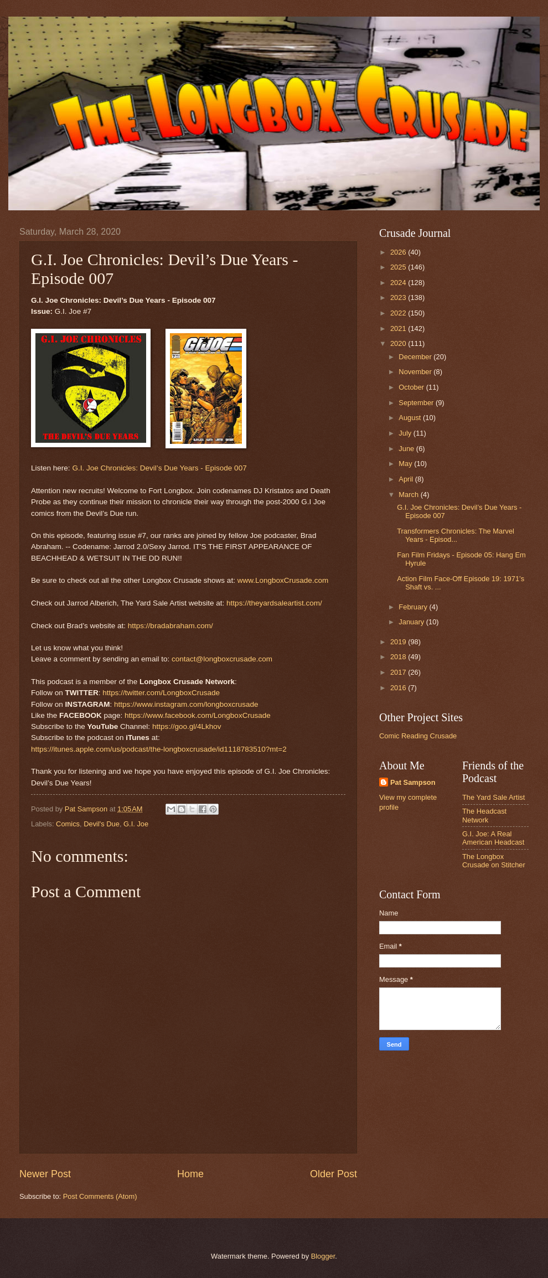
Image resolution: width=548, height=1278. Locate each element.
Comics (68, 824)
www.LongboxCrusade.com (283, 580)
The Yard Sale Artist (493, 797)
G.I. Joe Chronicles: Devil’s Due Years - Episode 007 (159, 468)
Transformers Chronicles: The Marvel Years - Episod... (455, 535)
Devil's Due (102, 824)
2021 (399, 328)
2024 (399, 282)
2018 (399, 657)
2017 (399, 672)
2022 (399, 313)
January (412, 622)
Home (190, 1173)
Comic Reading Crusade (418, 736)
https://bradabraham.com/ (170, 626)
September (417, 403)
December (416, 357)
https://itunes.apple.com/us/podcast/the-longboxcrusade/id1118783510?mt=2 (159, 749)
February (414, 607)
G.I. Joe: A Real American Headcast (493, 838)
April (407, 479)
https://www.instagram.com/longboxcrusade (186, 704)
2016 (399, 688)
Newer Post (45, 1173)
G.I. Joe (135, 824)
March (409, 494)
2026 (399, 252)
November (416, 372)
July (406, 433)
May (406, 463)
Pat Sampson (413, 782)
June (407, 448)
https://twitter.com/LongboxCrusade (161, 693)
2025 (399, 267)
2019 (399, 642)
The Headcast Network (484, 815)
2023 (399, 297)
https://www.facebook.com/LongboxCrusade (198, 715)
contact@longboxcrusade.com (222, 659)
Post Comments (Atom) (100, 1196)
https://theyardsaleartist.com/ (274, 603)
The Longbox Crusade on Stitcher (493, 860)
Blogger (323, 1256)
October (412, 387)
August (411, 417)
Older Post (333, 1173)
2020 (399, 343)
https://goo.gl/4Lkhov (186, 726)
